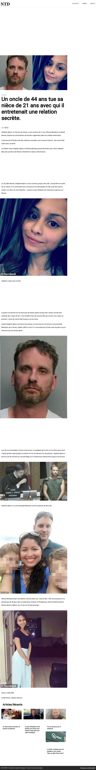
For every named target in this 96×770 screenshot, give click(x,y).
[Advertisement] (48, 30)
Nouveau (3, 95)
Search (92, 3)
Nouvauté (75, 3)
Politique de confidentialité (87, 768)
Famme (84, 3)
